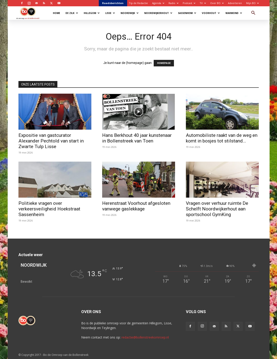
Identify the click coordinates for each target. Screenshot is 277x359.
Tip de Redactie (138, 3)
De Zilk (71, 13)
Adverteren (235, 3)
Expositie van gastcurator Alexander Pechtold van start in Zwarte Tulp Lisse (51, 141)
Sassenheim (187, 13)
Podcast (189, 3)
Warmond (233, 13)
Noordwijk (130, 13)
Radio (173, 3)
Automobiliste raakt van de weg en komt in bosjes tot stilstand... (221, 138)
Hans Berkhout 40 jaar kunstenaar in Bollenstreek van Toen (137, 138)
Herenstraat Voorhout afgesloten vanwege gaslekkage (136, 206)
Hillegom (92, 13)
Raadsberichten (113, 3)
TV (203, 3)
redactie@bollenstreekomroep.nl (145, 337)
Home (56, 13)
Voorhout (211, 13)
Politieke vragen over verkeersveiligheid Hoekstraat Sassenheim (49, 209)
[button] (253, 13)
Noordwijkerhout (158, 13)
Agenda (158, 3)
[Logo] (30, 13)
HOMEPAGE (164, 63)
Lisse (110, 13)
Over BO (217, 3)
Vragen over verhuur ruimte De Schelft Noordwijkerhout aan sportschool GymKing (217, 209)
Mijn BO (252, 3)
